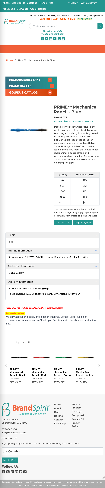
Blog (56, 412)
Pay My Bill (78, 419)
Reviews (58, 416)
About (6, 3)
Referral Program (76, 406)
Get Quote (22, 9)
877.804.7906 (52, 30)
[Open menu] (99, 49)
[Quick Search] (63, 26)
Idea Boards (18, 3)
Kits (51, 3)
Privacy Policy (76, 425)
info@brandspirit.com (52, 34)
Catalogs (32, 3)
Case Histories (38, 9)
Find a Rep (60, 423)
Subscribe (10, 460)
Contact (58, 419)
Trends (43, 3)
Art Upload (9, 9)
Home (57, 404)
